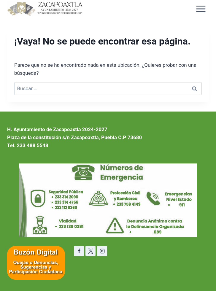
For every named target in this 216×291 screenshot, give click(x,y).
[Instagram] (102, 251)
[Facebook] (79, 251)
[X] (90, 251)
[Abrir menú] (201, 8)
